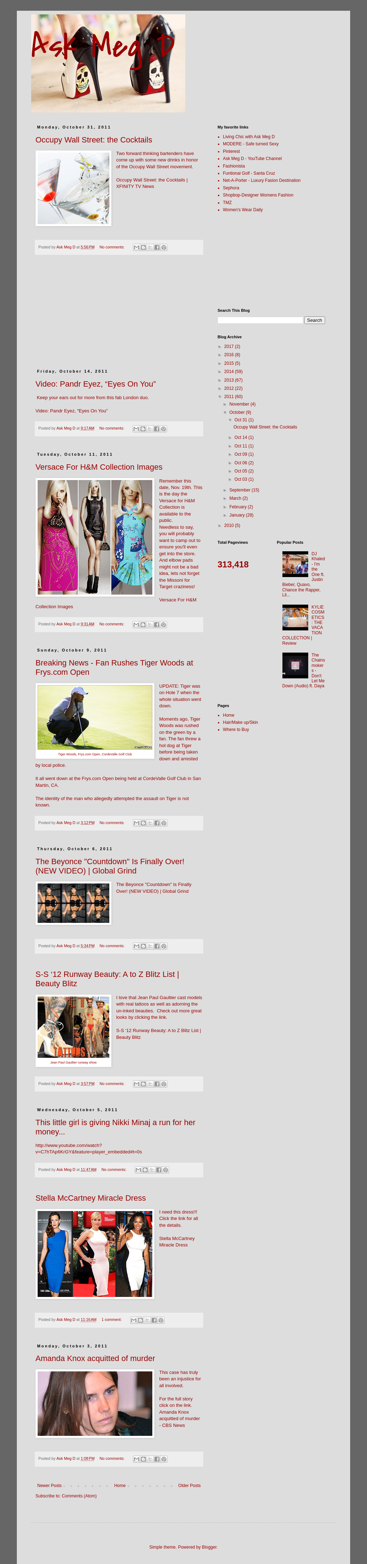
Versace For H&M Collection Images (99, 467)
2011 (229, 396)
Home (120, 1485)
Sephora (231, 187)
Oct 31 (241, 419)
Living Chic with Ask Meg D (249, 136)
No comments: (113, 247)
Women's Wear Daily (243, 209)
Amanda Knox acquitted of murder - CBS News (179, 1418)
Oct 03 (241, 479)
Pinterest (231, 151)
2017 (229, 346)
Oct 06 (241, 462)
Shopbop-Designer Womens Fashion (258, 195)
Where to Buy (236, 729)
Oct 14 (241, 437)
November (240, 404)
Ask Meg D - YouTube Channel (252, 158)
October (237, 412)
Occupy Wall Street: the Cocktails (93, 139)
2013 (229, 380)
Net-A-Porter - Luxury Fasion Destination (262, 180)
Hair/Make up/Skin (240, 722)
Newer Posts (49, 1485)
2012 (229, 388)
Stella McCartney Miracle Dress (90, 1197)
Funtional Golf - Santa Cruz (249, 173)
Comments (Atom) (79, 1495)
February (238, 506)
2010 (229, 525)
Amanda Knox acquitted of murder (95, 1358)
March (236, 498)
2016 (229, 354)
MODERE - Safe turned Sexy (250, 143)
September (240, 490)
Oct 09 (241, 454)
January (237, 515)
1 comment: (112, 1319)
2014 (229, 371)
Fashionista (234, 166)
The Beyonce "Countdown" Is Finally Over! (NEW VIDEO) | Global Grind (109, 866)
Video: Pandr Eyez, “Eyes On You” (95, 383)
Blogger (209, 1547)
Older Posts (189, 1485)
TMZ (227, 202)
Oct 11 (241, 446)
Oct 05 (241, 471)
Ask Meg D (103, 46)
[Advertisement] (119, 315)
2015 (229, 363)
